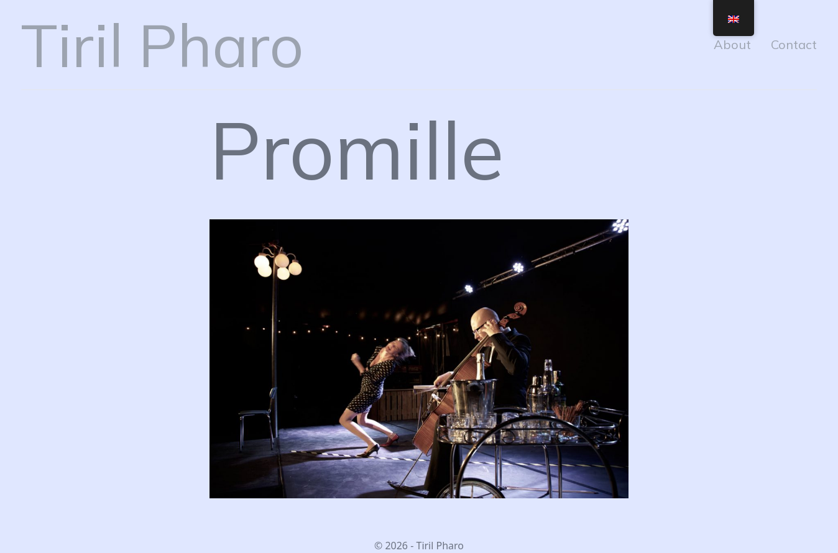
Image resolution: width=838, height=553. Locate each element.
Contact (794, 44)
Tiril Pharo (162, 44)
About (732, 44)
